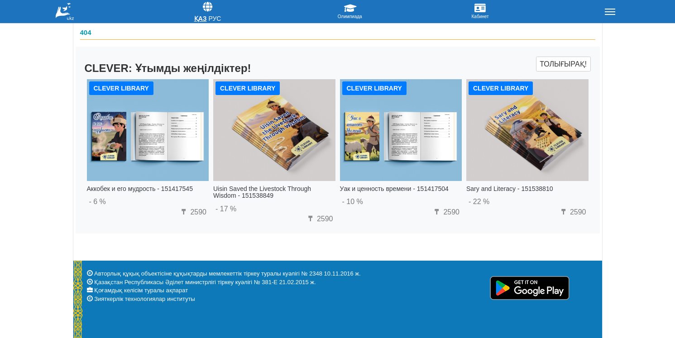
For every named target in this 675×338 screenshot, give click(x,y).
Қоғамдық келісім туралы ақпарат (141, 290)
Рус (214, 18)
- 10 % (352, 201)
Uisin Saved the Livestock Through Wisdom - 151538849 (262, 192)
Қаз (200, 18)
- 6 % (97, 201)
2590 (192, 212)
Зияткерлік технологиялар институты (144, 298)
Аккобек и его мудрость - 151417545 (140, 188)
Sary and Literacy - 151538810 (509, 188)
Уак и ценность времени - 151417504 (394, 188)
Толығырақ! (563, 64)
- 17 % (225, 209)
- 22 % (479, 201)
